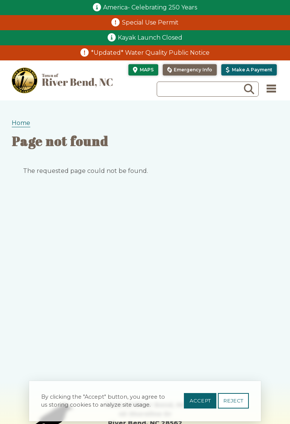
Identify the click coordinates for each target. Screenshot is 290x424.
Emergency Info (193, 69)
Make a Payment (252, 69)
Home (21, 122)
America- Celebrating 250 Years (150, 7)
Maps (147, 69)
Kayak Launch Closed (150, 37)
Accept (200, 404)
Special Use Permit (150, 22)
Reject (233, 404)
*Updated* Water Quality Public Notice (150, 52)
